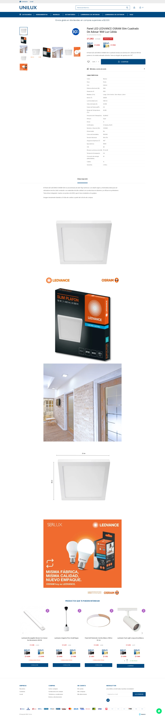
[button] (76, 52)
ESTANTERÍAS (70, 14)
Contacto (24, 1)
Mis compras (81, 692)
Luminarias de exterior (114, 14)
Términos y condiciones (56, 694)
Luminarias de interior (90, 14)
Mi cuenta (80, 689)
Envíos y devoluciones (55, 697)
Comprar (124, 61)
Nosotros (22, 689)
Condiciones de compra (56, 692)
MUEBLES (56, 14)
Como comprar (53, 689)
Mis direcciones (82, 694)
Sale (131, 14)
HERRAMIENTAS (42, 14)
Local (31, 1)
